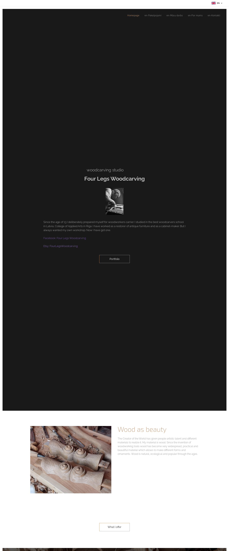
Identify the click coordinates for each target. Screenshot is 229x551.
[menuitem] (130, 15)
